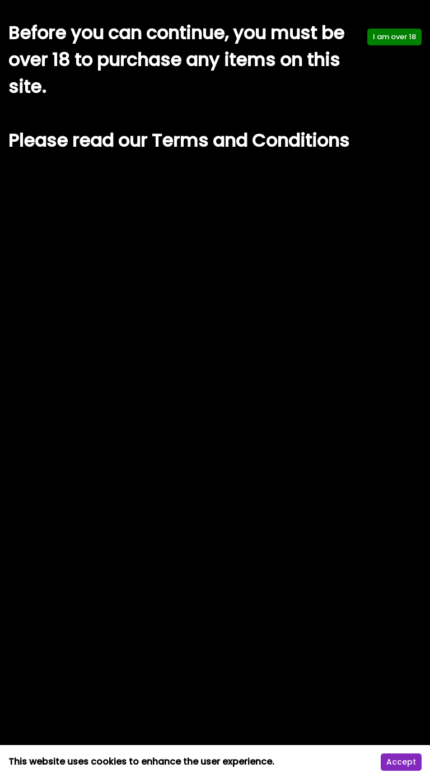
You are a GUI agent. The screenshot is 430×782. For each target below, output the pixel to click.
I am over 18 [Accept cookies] (394, 36)
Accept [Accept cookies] (401, 761)
